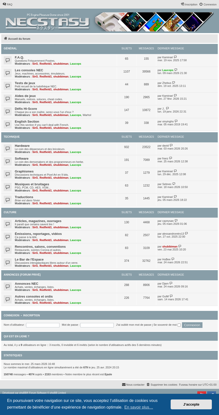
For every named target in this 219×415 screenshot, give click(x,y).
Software (22, 158)
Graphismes (24, 171)
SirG (35, 63)
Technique (12, 136)
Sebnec (166, 184)
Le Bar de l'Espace (29, 259)
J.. (163, 108)
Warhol (87, 114)
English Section (27, 121)
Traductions (24, 197)
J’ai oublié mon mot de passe (133, 324)
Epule (108, 374)
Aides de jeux (25, 96)
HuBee (166, 259)
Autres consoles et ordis (34, 296)
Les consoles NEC (29, 70)
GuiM (165, 296)
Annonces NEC (26, 283)
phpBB (23, 393)
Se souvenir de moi (167, 324)
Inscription (31, 315)
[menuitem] (7, 4)
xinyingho (168, 121)
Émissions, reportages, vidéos (38, 234)
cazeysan (168, 220)
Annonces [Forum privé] (22, 274)
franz (165, 158)
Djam (165, 283)
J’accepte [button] (191, 404)
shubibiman (61, 63)
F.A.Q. (19, 57)
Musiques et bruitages (32, 184)
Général (10, 48)
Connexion (11, 315)
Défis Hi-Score (26, 109)
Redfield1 (45, 63)
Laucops (75, 63)
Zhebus (166, 82)
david (165, 145)
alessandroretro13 (173, 233)
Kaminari (167, 57)
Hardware (22, 146)
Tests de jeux (25, 83)
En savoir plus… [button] (138, 407)
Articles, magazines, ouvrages (38, 221)
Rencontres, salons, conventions (40, 246)
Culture (10, 212)
